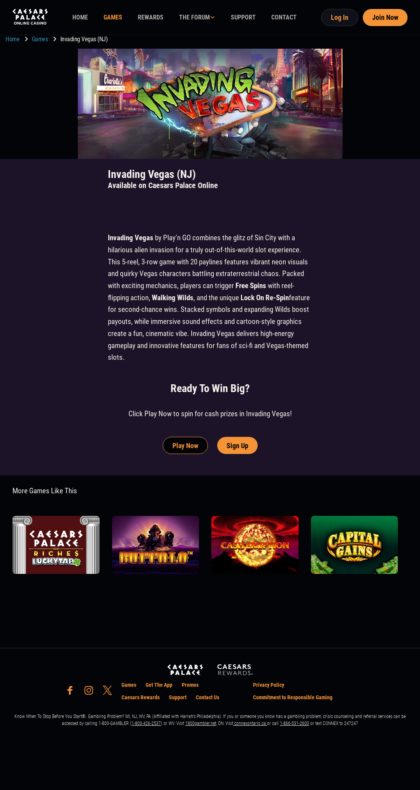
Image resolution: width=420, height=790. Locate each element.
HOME (80, 17)
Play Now (185, 446)
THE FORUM (194, 17)
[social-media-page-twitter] (110, 692)
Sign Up (237, 446)
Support (177, 697)
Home (13, 39)
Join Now (385, 17)
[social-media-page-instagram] (91, 692)
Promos (190, 685)
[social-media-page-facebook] (72, 692)
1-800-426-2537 (146, 723)
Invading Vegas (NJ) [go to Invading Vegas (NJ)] (84, 39)
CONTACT (284, 17)
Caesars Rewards (140, 697)
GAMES (113, 17)
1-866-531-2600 (294, 723)
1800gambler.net (200, 723)
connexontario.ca (250, 723)
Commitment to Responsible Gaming (292, 697)
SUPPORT (243, 17)
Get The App (159, 685)
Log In (339, 17)
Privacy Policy (268, 685)
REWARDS (150, 17)
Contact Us (207, 697)
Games (40, 39)
